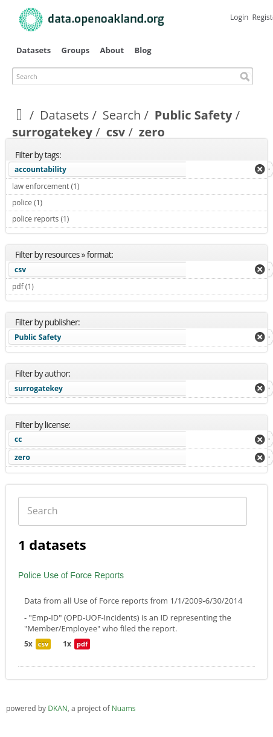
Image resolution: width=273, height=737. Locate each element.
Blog (142, 50)
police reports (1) (83, 219)
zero (22, 457)
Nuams (124, 708)
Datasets (33, 50)
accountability (40, 169)
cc (18, 439)
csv (116, 132)
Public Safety (194, 115)
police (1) (56, 202)
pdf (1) (47, 286)
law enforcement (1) (93, 186)
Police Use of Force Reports (71, 575)
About (112, 50)
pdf (82, 643)
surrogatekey (52, 132)
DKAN (58, 708)
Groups (76, 50)
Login (239, 17)
